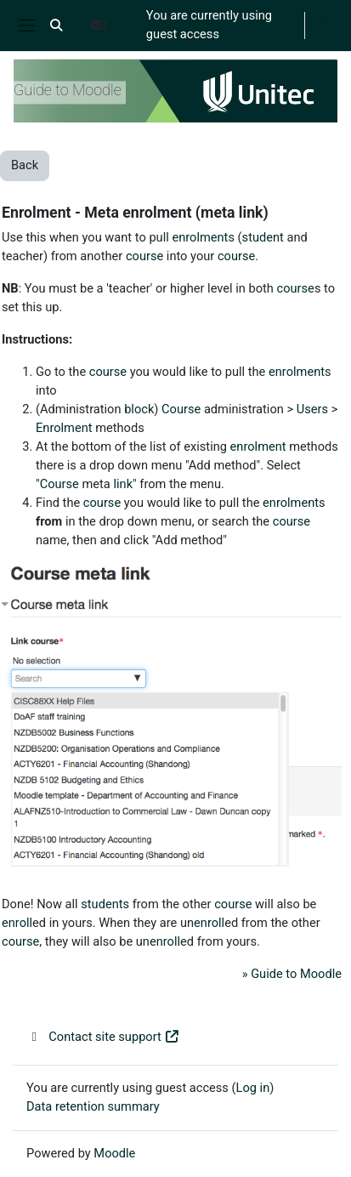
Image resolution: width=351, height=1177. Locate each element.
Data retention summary (93, 1106)
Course (181, 409)
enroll (17, 922)
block (139, 409)
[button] (56, 25)
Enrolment (64, 427)
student (263, 237)
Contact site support (103, 1036)
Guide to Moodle (296, 973)
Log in (322, 25)
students (105, 904)
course (144, 256)
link (123, 484)
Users (312, 409)
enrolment (200, 237)
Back (24, 165)
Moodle (114, 1153)
